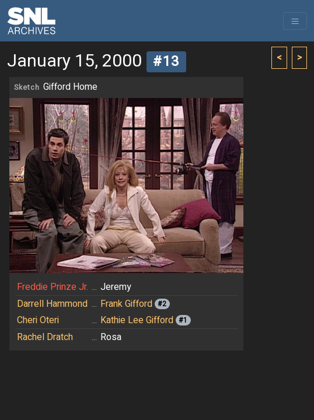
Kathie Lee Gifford (136, 320)
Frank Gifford (126, 304)
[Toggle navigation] (295, 21)
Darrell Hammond (52, 304)
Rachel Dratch (45, 337)
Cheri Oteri (38, 320)
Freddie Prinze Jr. (52, 287)
